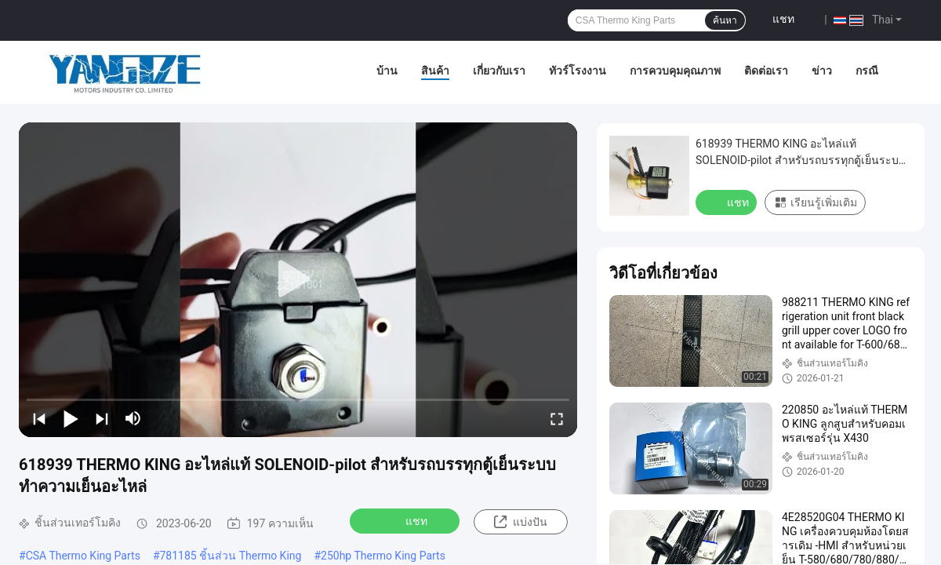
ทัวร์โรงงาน (577, 70)
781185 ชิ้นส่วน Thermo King (231, 555)
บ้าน (387, 70)
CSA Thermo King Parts (83, 555)
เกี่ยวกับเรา (499, 70)
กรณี (867, 70)
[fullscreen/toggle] (556, 418)
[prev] (39, 418)
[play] (298, 279)
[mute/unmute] (133, 418)
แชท (783, 19)
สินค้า (435, 70)
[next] (102, 418)
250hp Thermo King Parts (383, 555)
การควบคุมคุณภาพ (675, 70)
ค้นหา (725, 20)
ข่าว (822, 70)
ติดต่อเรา (766, 70)
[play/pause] (70, 418)
